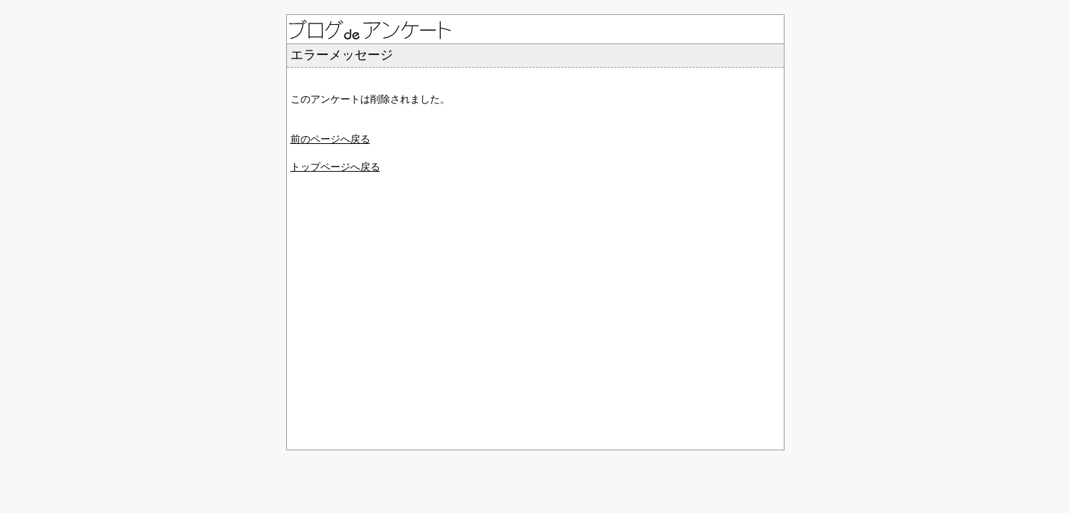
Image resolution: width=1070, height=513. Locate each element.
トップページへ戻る (335, 166)
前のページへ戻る (330, 139)
